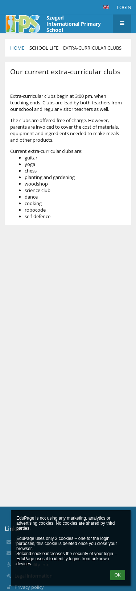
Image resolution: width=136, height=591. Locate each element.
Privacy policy (29, 587)
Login (124, 7)
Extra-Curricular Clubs (92, 48)
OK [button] (118, 575)
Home (17, 48)
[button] (106, 7)
